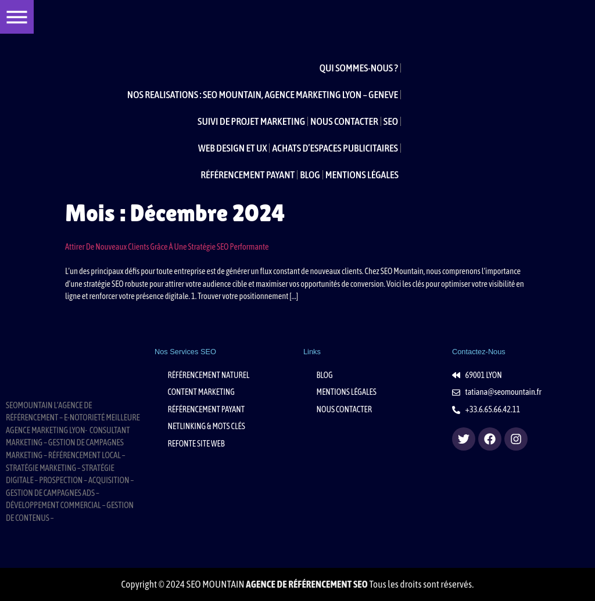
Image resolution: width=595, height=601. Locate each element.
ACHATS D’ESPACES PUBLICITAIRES (335, 148)
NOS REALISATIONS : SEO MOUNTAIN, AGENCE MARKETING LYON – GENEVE (262, 94)
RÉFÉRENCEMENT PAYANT (247, 175)
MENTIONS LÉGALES (362, 175)
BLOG (310, 175)
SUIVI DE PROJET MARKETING (251, 121)
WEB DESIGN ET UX (232, 148)
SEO (390, 121)
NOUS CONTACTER (344, 121)
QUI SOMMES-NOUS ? (359, 68)
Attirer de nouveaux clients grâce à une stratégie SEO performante (167, 246)
